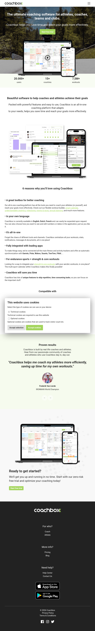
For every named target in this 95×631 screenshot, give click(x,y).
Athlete (47, 535)
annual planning (56, 210)
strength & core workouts (44, 264)
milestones (31, 210)
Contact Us (47, 576)
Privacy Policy (48, 613)
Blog (47, 556)
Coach (47, 532)
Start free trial (47, 32)
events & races (43, 210)
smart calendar (71, 208)
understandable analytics (15, 210)
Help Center (47, 573)
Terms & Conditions (48, 616)
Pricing (47, 552)
